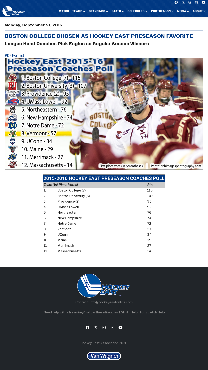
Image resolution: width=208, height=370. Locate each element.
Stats (116, 11)
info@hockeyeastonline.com (111, 302)
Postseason (161, 11)
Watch (64, 11)
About (198, 11)
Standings (97, 11)
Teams (77, 11)
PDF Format (14, 55)
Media (181, 11)
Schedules (136, 11)
